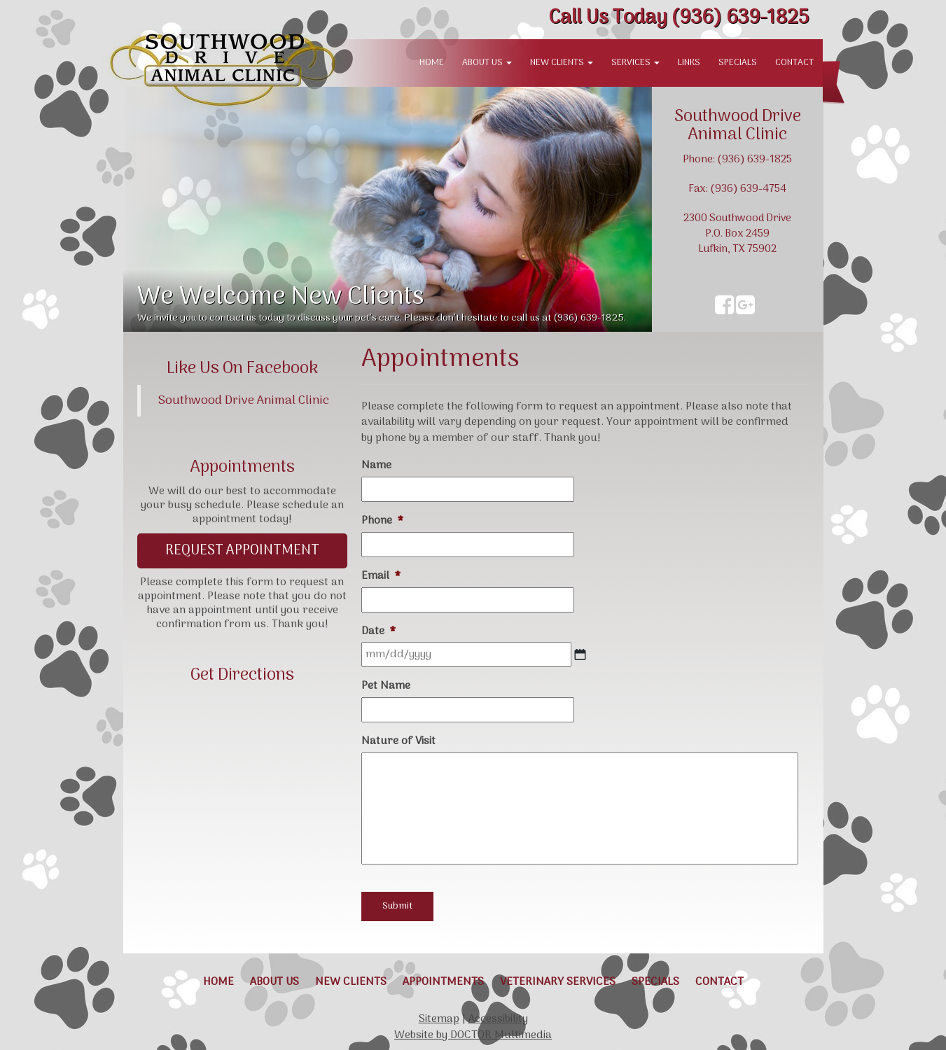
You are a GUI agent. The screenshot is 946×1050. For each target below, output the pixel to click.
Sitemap (439, 1019)
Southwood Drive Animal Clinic (243, 401)
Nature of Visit (398, 741)
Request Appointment (242, 551)
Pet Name (385, 686)
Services (635, 62)
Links (689, 62)
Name (376, 465)
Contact (794, 62)
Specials (737, 62)
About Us (487, 62)
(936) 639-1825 (678, 18)
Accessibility (498, 1019)
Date (378, 631)
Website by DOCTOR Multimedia (473, 1035)
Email (381, 576)
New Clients (561, 62)
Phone (382, 521)
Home (431, 62)
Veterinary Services (557, 982)
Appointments (443, 982)
